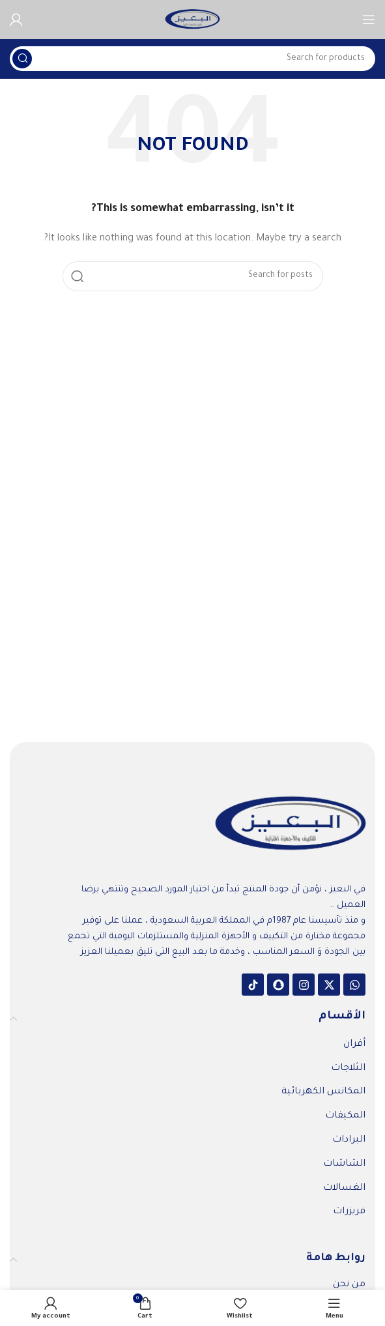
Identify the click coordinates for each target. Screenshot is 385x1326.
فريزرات (349, 1212)
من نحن (349, 1285)
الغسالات (344, 1188)
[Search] (192, 58)
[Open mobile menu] (369, 20)
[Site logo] (192, 20)
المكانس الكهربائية (323, 1092)
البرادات (348, 1140)
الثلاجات (348, 1068)
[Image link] (290, 825)
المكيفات (345, 1116)
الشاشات (344, 1164)
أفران (354, 1044)
